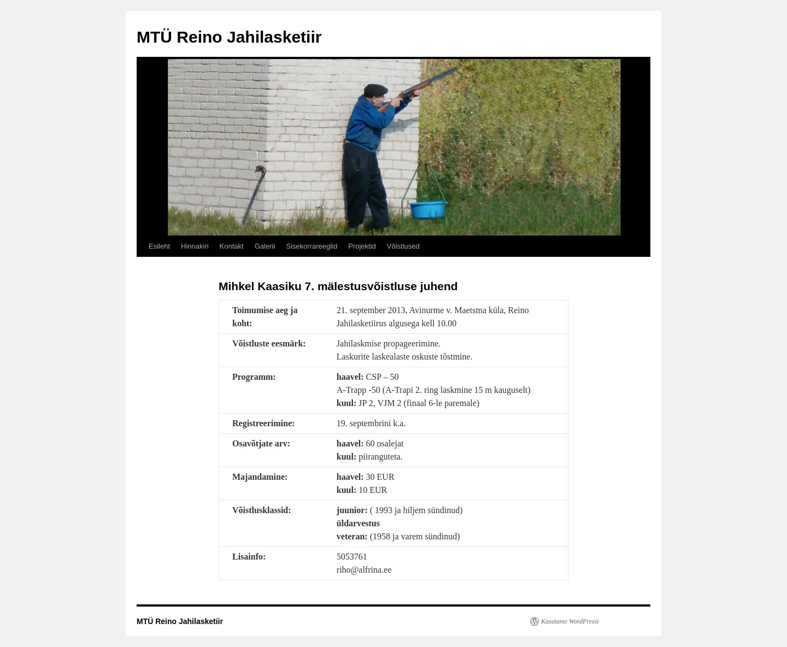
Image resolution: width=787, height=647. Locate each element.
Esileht (159, 246)
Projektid (362, 246)
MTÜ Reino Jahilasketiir (229, 37)
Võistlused (403, 246)
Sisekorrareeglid (311, 246)
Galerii (265, 246)
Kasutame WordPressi (570, 621)
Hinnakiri (195, 246)
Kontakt (232, 246)
